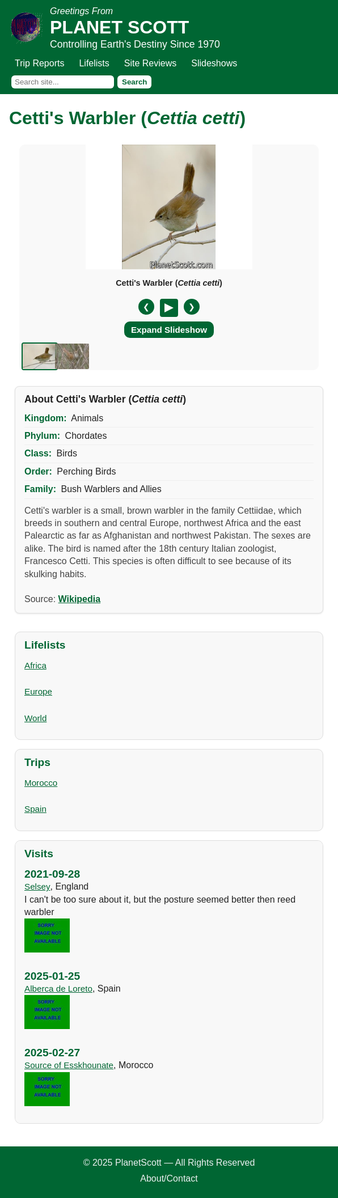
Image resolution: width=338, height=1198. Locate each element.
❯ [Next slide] (191, 307)
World (35, 718)
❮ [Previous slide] (146, 307)
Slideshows (214, 63)
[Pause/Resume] (169, 308)
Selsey (37, 886)
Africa (35, 665)
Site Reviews (150, 63)
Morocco (40, 783)
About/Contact (168, 1178)
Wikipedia (79, 599)
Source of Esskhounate (68, 1065)
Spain (35, 809)
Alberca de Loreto (58, 988)
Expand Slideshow (169, 330)
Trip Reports (39, 63)
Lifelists (94, 63)
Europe (38, 691)
